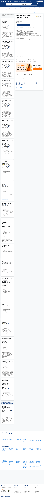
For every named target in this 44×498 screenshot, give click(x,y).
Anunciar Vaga (33, 1)
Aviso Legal (25, 493)
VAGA (18, 27)
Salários (22, 1)
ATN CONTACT (8, 410)
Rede (7, 305)
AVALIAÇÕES (27, 27)
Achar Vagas (9, 1)
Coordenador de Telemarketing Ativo (25, 459)
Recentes (6, 17)
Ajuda (25, 487)
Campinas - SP (11, 439)
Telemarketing (18, 464)
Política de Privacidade (27, 495)
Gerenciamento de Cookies (18, 492)
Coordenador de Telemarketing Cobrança (39, 459)
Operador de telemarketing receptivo (38, 465)
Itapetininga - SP (25, 441)
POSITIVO (6, 323)
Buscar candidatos (27, 491)
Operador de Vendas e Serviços (4, 449)
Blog (26, 1)
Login (37, 1)
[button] (34, 4)
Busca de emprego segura (38, 495)
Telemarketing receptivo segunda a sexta (32, 465)
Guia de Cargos (36, 491)
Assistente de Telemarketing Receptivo (18, 459)
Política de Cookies (16, 491)
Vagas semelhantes (5, 199)
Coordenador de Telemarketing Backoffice (32, 459)
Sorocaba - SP (38, 440)
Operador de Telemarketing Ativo (18, 451)
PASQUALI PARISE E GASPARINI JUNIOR (7, 46)
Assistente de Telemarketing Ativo (11, 459)
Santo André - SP (32, 440)
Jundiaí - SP (24, 439)
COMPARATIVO (32, 27)
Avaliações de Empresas (16, 1)
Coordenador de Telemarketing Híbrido (4, 461)
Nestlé (6, 229)
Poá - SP (10, 441)
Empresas (29, 1)
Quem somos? (16, 487)
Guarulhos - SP (18, 439)
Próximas (9, 17)
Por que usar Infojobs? (17, 488)
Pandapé (25, 492)
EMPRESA (21, 27)
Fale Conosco (16, 493)
